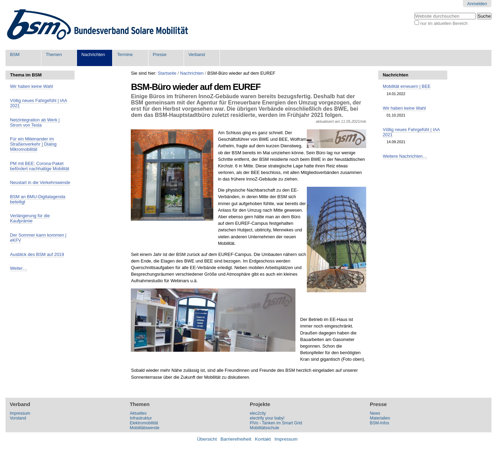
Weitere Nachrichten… (405, 156)
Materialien (380, 418)
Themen (54, 54)
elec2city (258, 413)
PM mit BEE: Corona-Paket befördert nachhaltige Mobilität (39, 166)
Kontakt (263, 439)
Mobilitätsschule (264, 427)
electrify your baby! (267, 418)
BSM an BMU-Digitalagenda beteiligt (37, 199)
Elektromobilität (144, 423)
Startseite (167, 73)
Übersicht (207, 439)
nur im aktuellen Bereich (444, 23)
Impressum (20, 413)
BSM (15, 54)
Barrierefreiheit (236, 439)
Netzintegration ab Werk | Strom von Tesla (35, 122)
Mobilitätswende (144, 427)
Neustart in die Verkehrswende (40, 182)
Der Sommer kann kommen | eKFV (38, 237)
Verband (196, 54)
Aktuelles (138, 413)
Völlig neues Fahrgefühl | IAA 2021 (38, 103)
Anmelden (477, 3)
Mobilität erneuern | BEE (406, 86)
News (375, 413)
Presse (160, 54)
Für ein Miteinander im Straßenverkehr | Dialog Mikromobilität (33, 144)
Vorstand (18, 418)
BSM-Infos (379, 423)
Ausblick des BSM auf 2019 (37, 254)
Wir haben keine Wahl (31, 86)
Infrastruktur (141, 418)
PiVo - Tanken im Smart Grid (276, 423)
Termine (125, 54)
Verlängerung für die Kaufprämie (30, 218)
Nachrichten (93, 54)
